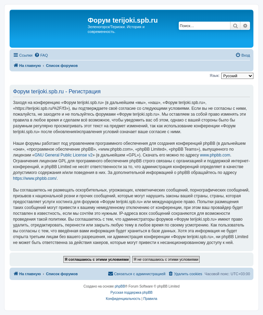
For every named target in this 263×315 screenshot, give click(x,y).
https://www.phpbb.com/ (35, 178)
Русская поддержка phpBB (131, 292)
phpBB (120, 286)
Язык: (215, 75)
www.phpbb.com (215, 155)
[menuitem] (41, 55)
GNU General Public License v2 (63, 155)
